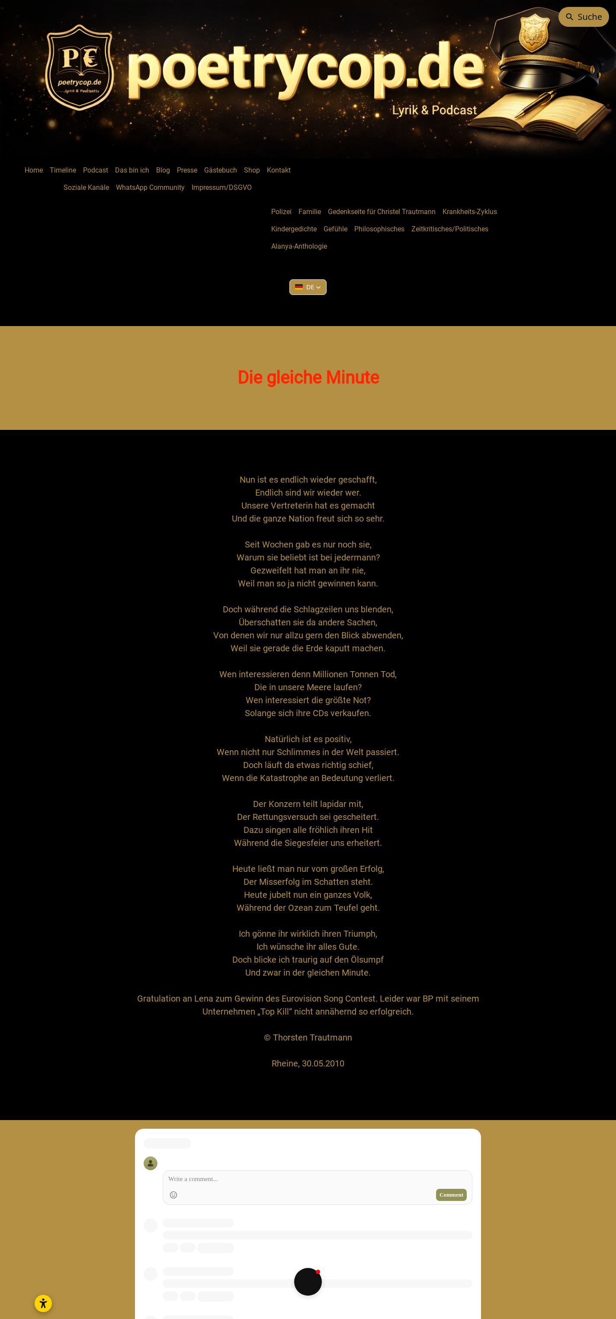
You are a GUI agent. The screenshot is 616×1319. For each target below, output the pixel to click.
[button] (308, 287)
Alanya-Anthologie (299, 246)
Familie (309, 212)
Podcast (95, 170)
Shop (252, 170)
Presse (187, 170)
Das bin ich (132, 170)
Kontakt (279, 170)
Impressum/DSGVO (222, 187)
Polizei (281, 212)
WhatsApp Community (150, 187)
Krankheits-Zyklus (470, 212)
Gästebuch (220, 170)
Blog (163, 170)
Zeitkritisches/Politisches (449, 229)
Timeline (63, 170)
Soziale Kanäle (86, 187)
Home (34, 170)
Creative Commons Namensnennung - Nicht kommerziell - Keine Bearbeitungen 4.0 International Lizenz (338, 1269)
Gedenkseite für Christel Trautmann (382, 212)
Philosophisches (379, 229)
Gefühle (335, 229)
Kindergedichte (294, 229)
